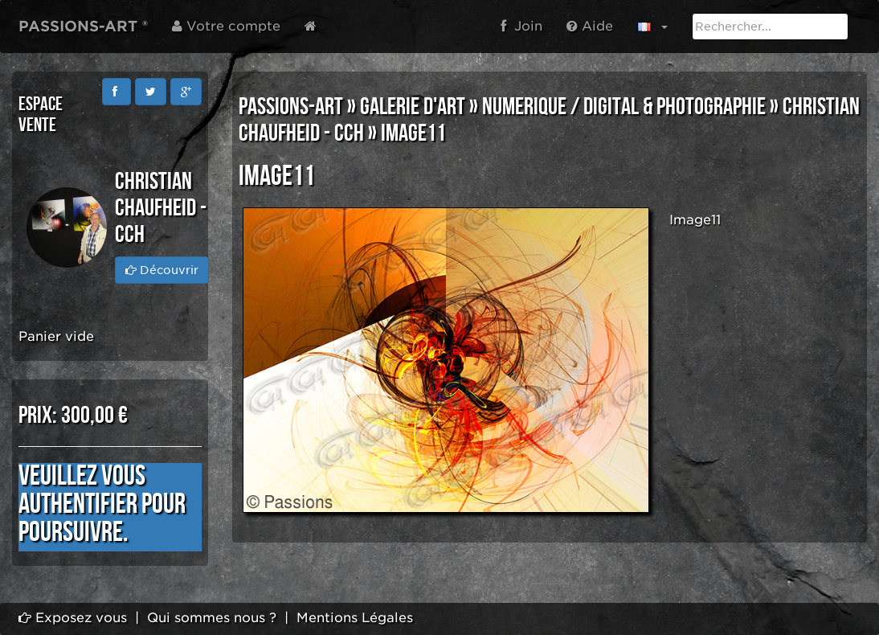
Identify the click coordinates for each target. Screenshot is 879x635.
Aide (589, 26)
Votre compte (226, 26)
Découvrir (161, 270)
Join (521, 26)
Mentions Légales (354, 617)
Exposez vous (72, 617)
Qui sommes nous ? (211, 617)
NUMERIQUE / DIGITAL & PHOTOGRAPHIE (624, 106)
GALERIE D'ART (412, 106)
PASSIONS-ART (291, 106)
